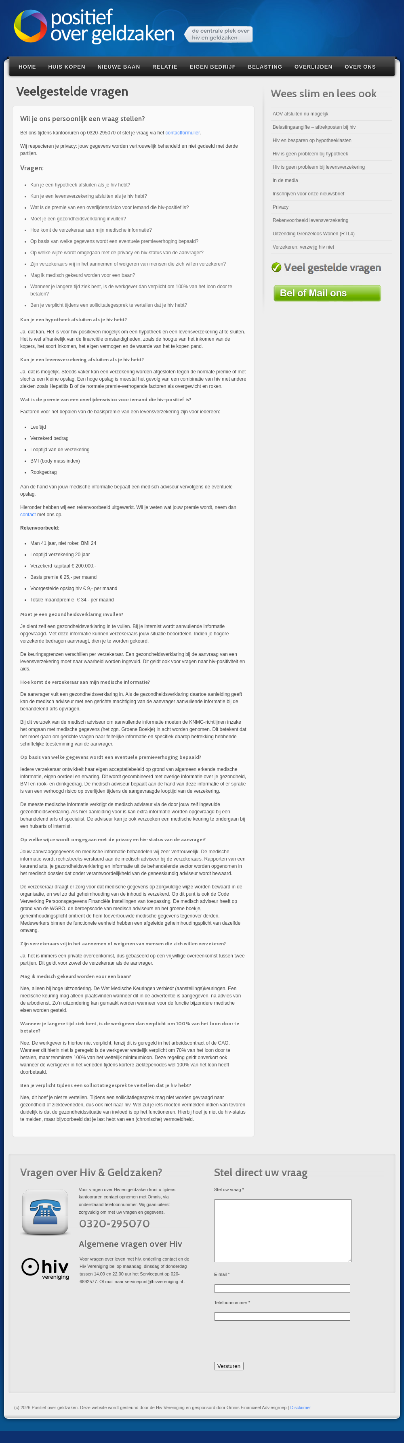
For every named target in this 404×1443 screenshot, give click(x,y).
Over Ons (360, 67)
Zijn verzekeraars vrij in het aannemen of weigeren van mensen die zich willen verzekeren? (128, 264)
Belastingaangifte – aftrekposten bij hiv (314, 127)
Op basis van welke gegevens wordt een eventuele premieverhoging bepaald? (114, 241)
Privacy (280, 207)
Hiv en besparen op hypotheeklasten (312, 140)
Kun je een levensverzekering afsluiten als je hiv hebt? (88, 196)
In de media (285, 180)
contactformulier (183, 133)
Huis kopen (67, 67)
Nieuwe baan (119, 67)
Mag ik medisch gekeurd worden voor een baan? (82, 275)
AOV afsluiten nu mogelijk (300, 114)
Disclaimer (300, 1419)
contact (28, 514)
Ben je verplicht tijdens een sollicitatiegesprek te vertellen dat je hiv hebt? (108, 305)
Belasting (265, 67)
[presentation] (275, 1354)
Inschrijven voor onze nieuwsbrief (308, 194)
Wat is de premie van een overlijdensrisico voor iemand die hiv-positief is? (109, 207)
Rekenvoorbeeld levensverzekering (310, 220)
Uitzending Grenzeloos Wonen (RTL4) (314, 234)
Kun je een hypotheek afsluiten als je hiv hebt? (80, 185)
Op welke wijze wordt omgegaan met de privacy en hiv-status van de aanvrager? (117, 253)
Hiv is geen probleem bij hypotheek (310, 154)
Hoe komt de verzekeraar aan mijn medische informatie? (91, 230)
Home (27, 67)
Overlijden (313, 67)
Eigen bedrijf (213, 67)
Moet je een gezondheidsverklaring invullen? (78, 219)
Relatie (164, 67)
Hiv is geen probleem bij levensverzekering (319, 167)
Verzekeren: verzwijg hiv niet (303, 247)
